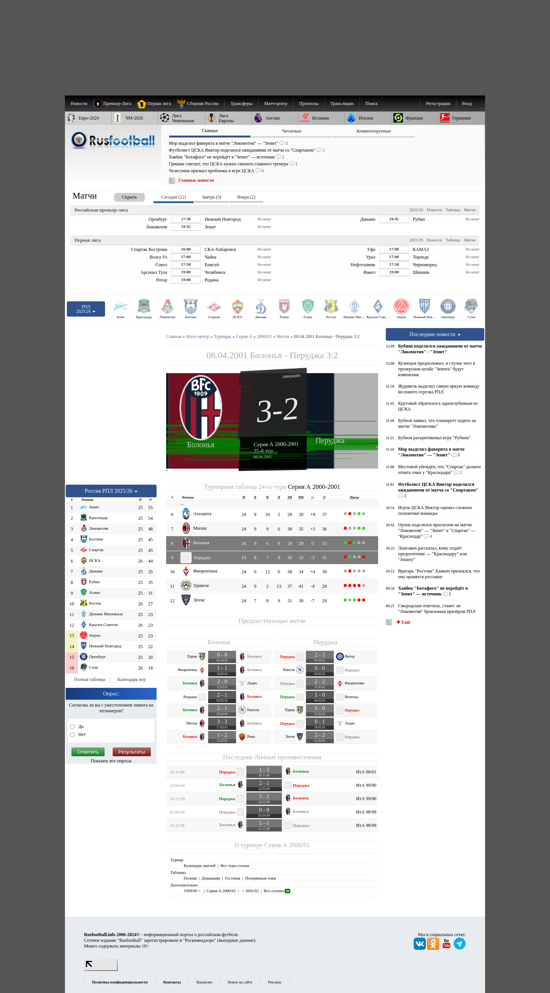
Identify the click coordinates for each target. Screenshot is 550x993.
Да (80, 726)
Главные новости (196, 180)
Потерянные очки (260, 878)
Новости (434, 209)
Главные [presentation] (210, 130)
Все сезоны (277, 890)
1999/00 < (193, 890)
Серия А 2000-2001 (276, 443)
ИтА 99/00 (366, 785)
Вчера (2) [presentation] (246, 197)
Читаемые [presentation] (291, 131)
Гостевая (232, 878)
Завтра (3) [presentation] (211, 197)
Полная (190, 878)
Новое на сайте (240, 982)
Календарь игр (131, 679)
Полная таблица (89, 679)
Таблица (453, 209)
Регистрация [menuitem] (438, 103)
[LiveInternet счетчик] (101, 969)
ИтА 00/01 (366, 772)
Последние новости (435, 334)
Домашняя (211, 878)
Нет (81, 734)
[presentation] (122, 196)
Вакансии (204, 982)
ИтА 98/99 (366, 812)
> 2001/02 (250, 890)
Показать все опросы (111, 760)
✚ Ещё (402, 622)
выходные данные (236, 940)
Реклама (274, 982)
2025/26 (416, 209)
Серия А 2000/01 (287, 845)
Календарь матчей (199, 865)
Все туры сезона (234, 865)
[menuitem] (201, 103)
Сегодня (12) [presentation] (173, 197)
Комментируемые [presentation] (374, 131)
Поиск (372, 103)
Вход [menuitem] (467, 103)
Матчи (470, 209)
